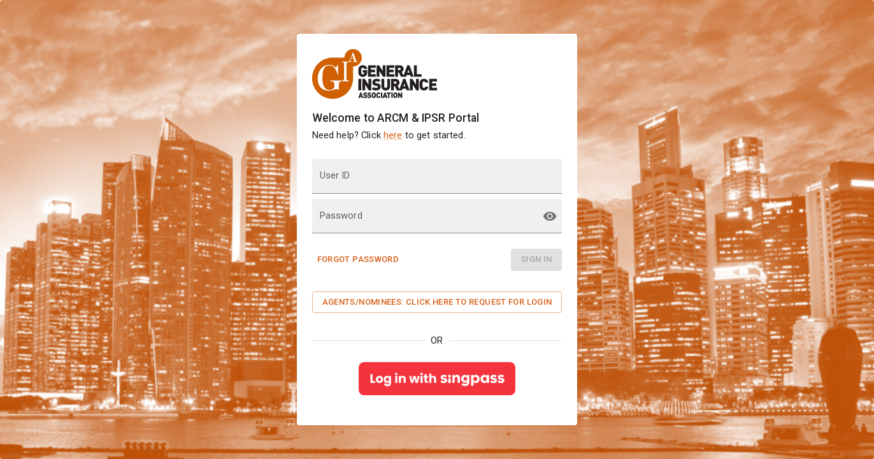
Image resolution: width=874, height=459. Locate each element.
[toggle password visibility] (550, 216)
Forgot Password (358, 259)
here (393, 135)
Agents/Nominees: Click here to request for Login (437, 302)
